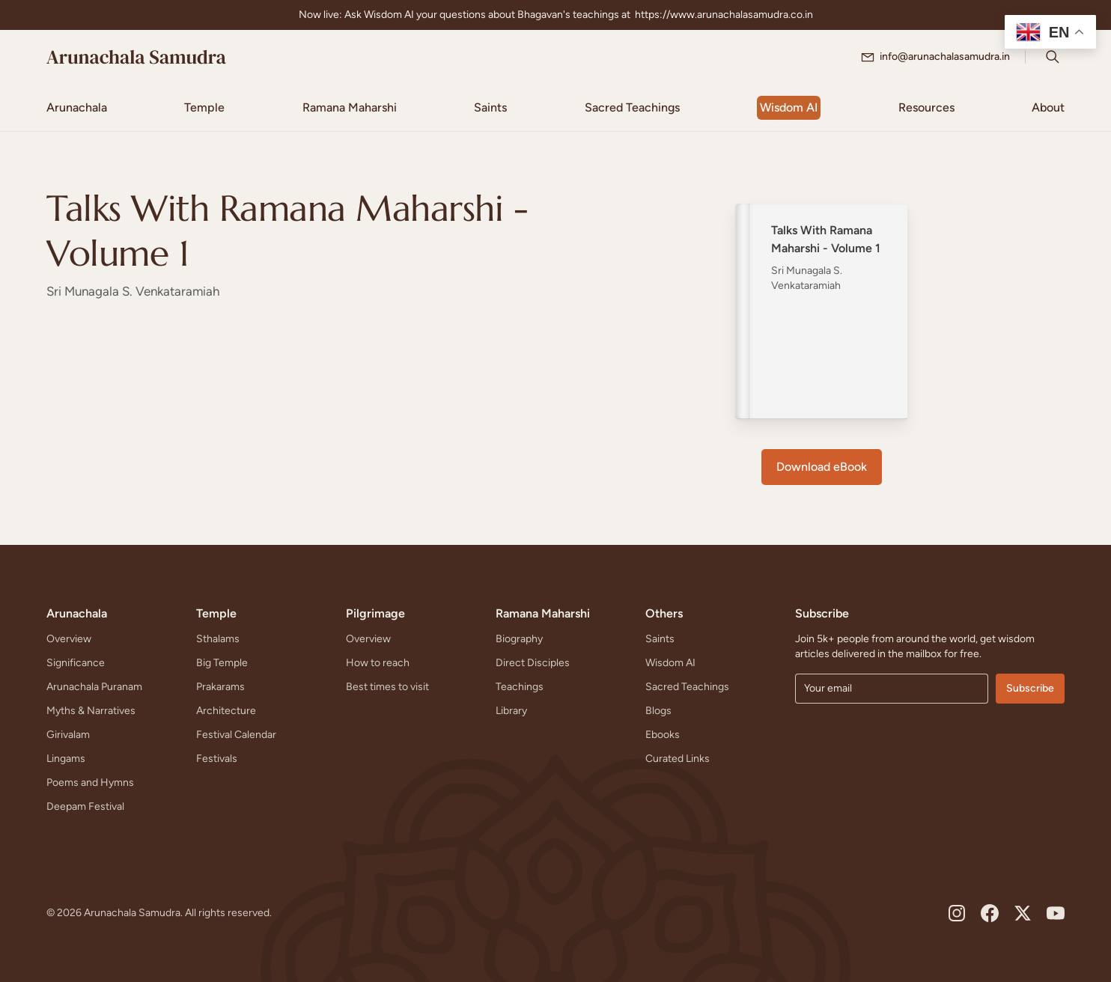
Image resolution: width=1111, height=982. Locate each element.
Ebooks (662, 734)
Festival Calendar (236, 734)
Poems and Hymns (90, 782)
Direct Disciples (533, 662)
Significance (75, 662)
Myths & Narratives (91, 710)
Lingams (65, 758)
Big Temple (222, 662)
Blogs (658, 710)
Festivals (216, 758)
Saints (660, 638)
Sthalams (218, 638)
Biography (519, 638)
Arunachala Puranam (94, 686)
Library (511, 710)
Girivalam (68, 734)
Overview (68, 638)
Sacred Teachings (687, 686)
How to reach (378, 662)
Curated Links (677, 758)
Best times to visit (387, 686)
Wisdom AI (670, 662)
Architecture (226, 710)
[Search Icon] (1053, 57)
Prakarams (220, 686)
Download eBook (821, 467)
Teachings (520, 686)
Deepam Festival (85, 806)
